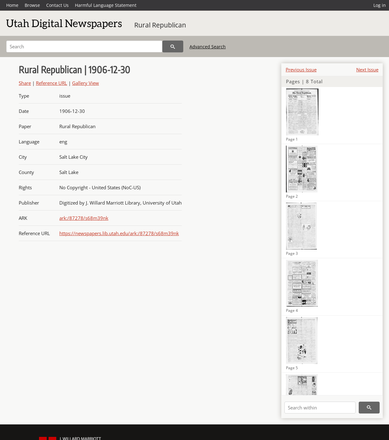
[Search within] (320, 407)
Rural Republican (160, 25)
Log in (379, 5)
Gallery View (85, 83)
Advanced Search (208, 47)
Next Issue (367, 69)
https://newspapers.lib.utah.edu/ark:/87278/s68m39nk (119, 233)
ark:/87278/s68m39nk (83, 218)
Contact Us (57, 5)
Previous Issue (301, 69)
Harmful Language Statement (105, 5)
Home (12, 5)
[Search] (84, 46)
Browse (32, 5)
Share (25, 83)
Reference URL (51, 83)
